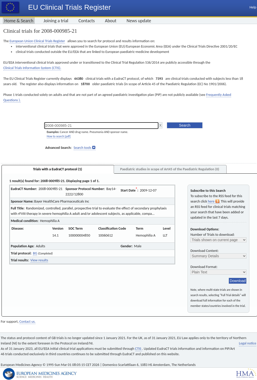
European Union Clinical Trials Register (37, 41)
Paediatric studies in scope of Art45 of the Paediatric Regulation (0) (169, 169)
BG (35, 253)
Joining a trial (55, 21)
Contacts (86, 21)
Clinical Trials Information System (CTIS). (32, 68)
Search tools (82, 148)
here (214, 201)
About (110, 21)
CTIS (138, 349)
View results (39, 260)
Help (253, 7)
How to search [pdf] (59, 136)
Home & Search (18, 21)
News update (139, 21)
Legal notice (247, 343)
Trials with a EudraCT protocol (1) (57, 169)
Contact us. (27, 321)
